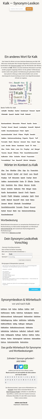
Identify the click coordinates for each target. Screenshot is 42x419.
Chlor (19, 170)
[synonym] (20, 257)
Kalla (2, 335)
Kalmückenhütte (13, 342)
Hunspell (10, 389)
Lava (30, 174)
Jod (21, 174)
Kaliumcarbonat (6, 316)
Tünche (36, 181)
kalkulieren (14, 331)
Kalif (32, 309)
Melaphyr (16, 196)
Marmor (27, 185)
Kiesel (3, 189)
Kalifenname (5, 313)
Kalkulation (5, 327)
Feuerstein (34, 170)
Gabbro (3, 181)
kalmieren (27, 338)
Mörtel (10, 203)
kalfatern (4, 309)
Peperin (32, 192)
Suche (29, 9)
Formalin (19, 207)
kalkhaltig (31, 320)
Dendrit (3, 196)
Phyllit (10, 196)
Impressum (17, 404)
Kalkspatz (29, 324)
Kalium (36, 313)
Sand (27, 200)
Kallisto (31, 335)
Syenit (23, 178)
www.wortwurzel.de (6, 228)
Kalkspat (21, 324)
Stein (22, 200)
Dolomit (9, 174)
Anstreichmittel (13, 181)
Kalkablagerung (6, 320)
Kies (15, 185)
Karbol (3, 211)
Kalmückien (24, 342)
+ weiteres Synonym (24, 260)
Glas (2, 170)
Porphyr (4, 178)
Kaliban (20, 309)
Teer (7, 170)
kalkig (15, 324)
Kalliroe (25, 335)
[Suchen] (18, 9)
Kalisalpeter (28, 313)
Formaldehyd (26, 203)
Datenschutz (24, 404)
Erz (28, 170)
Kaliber (27, 309)
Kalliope (18, 335)
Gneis (34, 189)
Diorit (35, 178)
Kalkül (37, 331)
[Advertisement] (21, 33)
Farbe (22, 181)
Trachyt (29, 178)
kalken (15, 320)
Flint (23, 189)
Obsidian (13, 170)
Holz (2, 185)
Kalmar (3, 338)
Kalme (9, 338)
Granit (26, 174)
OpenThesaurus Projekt (13, 392)
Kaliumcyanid (18, 316)
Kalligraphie (10, 335)
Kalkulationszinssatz (17, 327)
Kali (9, 309)
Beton (32, 200)
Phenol (26, 207)
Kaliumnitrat (28, 316)
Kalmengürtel (17, 338)
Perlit (26, 192)
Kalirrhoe (20, 313)
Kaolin (3, 192)
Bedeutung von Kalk (15, 233)
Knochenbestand (7, 214)
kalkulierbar (5, 331)
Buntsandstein (12, 192)
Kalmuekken (36, 338)
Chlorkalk (17, 203)
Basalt (36, 174)
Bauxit (3, 174)
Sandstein (9, 185)
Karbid (16, 174)
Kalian (14, 309)
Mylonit (9, 200)
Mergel (28, 189)
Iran (19, 211)
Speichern (34, 289)
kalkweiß (30, 331)
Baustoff (16, 200)
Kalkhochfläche (6, 324)
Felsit (37, 196)
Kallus (37, 335)
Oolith (3, 200)
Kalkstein (17, 189)
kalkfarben (22, 320)
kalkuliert (22, 331)
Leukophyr (25, 196)
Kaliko (13, 313)
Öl (25, 181)
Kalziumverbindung (28, 211)
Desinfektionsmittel (8, 207)
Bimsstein (15, 178)
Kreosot (32, 207)
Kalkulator (29, 327)
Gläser (20, 185)
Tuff (9, 178)
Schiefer (10, 189)
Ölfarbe (30, 181)
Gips (24, 170)
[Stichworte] (21, 275)
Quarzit (21, 192)
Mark (15, 211)
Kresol (9, 211)
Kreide (33, 185)
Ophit (32, 196)
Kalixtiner (37, 316)
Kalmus (3, 342)
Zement (4, 203)
